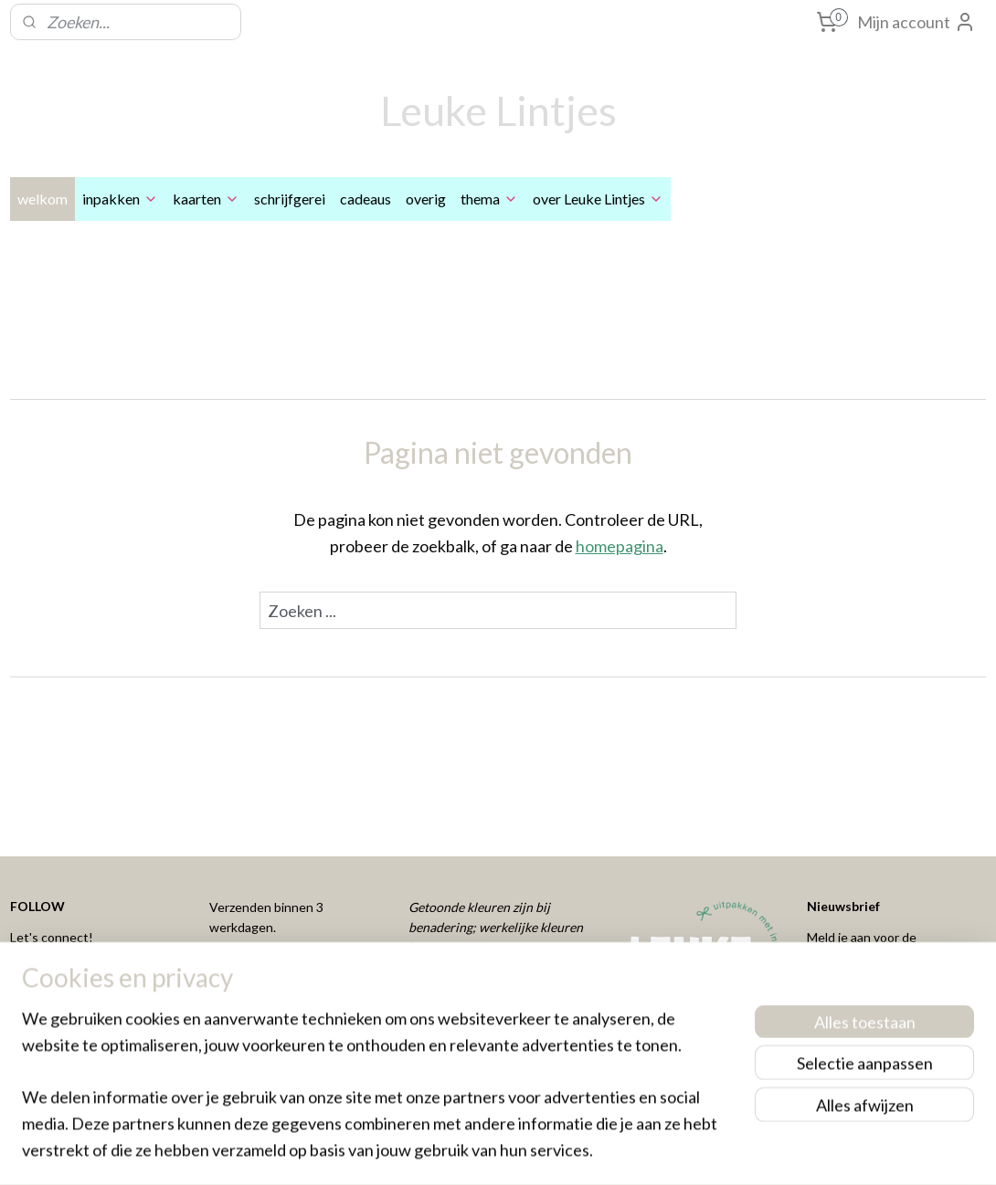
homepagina (619, 546)
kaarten (206, 198)
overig (426, 198)
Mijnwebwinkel (679, 1152)
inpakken (120, 198)
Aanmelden (862, 1006)
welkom (42, 198)
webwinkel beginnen (530, 1152)
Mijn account (916, 22)
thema (489, 198)
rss (467, 1152)
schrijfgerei (289, 198)
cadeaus (365, 198)
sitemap (434, 1152)
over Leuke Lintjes (598, 198)
